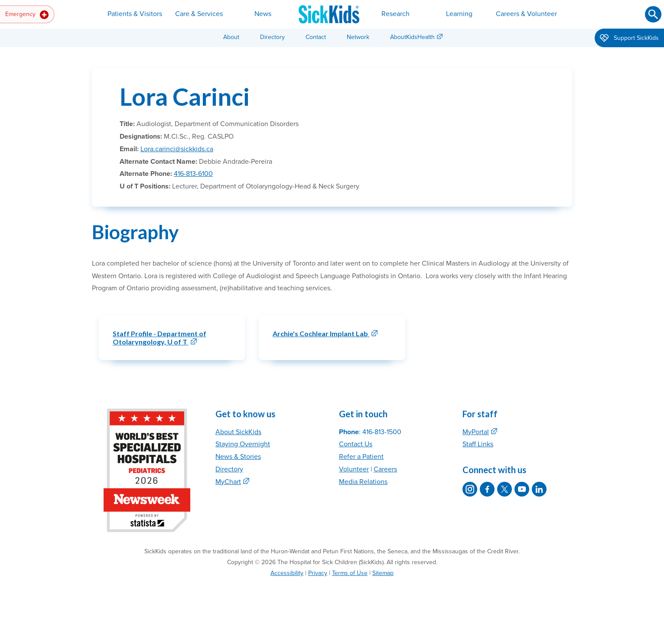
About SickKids (238, 432)
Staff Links (477, 444)
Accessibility (286, 573)
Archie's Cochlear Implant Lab (321, 333)
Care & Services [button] (199, 14)
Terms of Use (350, 573)
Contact (316, 37)
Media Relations (363, 481)
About (231, 37)
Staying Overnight (242, 444)
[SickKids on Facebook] (487, 489)
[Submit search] (653, 14)
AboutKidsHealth (412, 37)
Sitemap (383, 573)
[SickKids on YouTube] (521, 489)
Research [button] (395, 14)
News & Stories (238, 456)
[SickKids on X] (504, 489)
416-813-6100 (193, 173)
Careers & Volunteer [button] (526, 14)
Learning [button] (459, 14)
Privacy (317, 573)
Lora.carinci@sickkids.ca (176, 149)
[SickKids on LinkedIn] (539, 489)
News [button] (262, 14)
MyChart (228, 481)
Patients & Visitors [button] (134, 14)
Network (358, 37)
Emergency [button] (27, 14)
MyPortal (475, 432)
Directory (272, 37)
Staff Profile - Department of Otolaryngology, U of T (159, 337)
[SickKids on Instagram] (469, 489)
